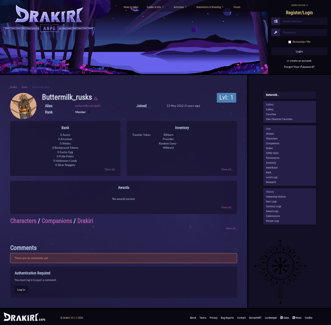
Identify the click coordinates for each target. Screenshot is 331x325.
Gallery (269, 109)
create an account (300, 60)
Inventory (271, 162)
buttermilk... (272, 94)
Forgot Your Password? (299, 66)
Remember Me (302, 41)
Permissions (272, 157)
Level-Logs (272, 177)
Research (271, 182)
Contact (241, 317)
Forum (236, 7)
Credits (308, 317)
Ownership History (276, 196)
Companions (57, 221)
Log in (21, 289)
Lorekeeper (271, 317)
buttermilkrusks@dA (87, 105)
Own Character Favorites (279, 119)
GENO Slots (272, 153)
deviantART (255, 317)
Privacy (213, 317)
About (193, 317)
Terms (202, 317)
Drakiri (13, 87)
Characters (23, 221)
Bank (268, 172)
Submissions (273, 216)
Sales (284, 317)
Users (25, 87)
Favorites (271, 114)
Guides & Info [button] (154, 7)
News (297, 317)
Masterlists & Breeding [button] (209, 7)
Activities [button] (179, 7)
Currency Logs (273, 206)
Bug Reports (227, 317)
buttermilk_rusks (67, 97)
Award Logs (272, 211)
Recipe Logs (272, 220)
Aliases (270, 133)
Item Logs (271, 201)
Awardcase (272, 167)
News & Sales (131, 7)
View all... (110, 169)
